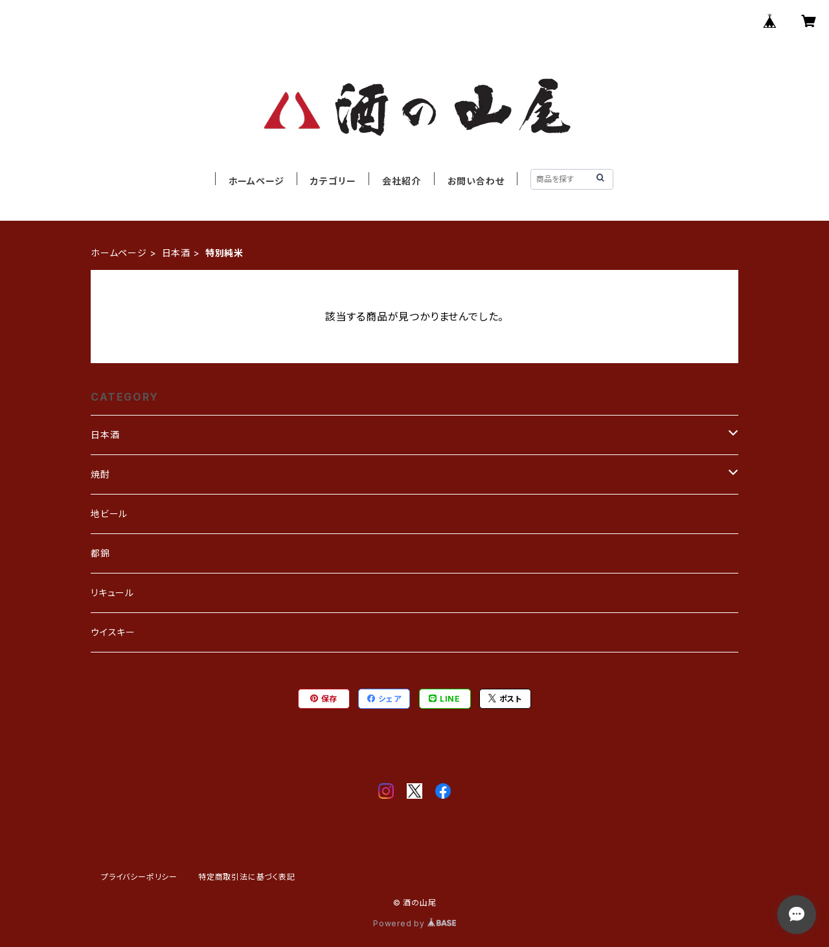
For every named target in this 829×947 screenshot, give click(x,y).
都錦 (100, 553)
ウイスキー (113, 632)
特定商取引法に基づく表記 (246, 877)
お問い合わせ (476, 180)
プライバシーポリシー (139, 877)
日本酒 (176, 252)
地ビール (109, 513)
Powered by (414, 923)
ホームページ (256, 180)
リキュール (112, 592)
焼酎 (100, 474)
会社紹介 (401, 180)
